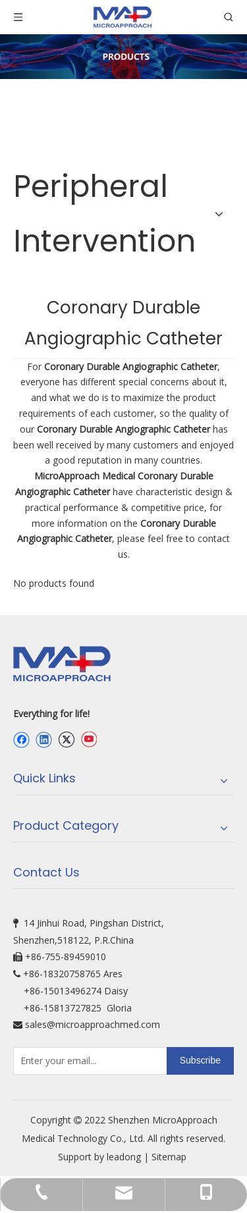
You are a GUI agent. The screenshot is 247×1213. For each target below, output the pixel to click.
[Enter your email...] (87, 1061)
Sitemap (170, 1156)
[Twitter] (66, 740)
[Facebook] (21, 740)
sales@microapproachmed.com (92, 1024)
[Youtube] (88, 740)
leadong (124, 1156)
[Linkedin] (44, 740)
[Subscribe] (200, 1061)
